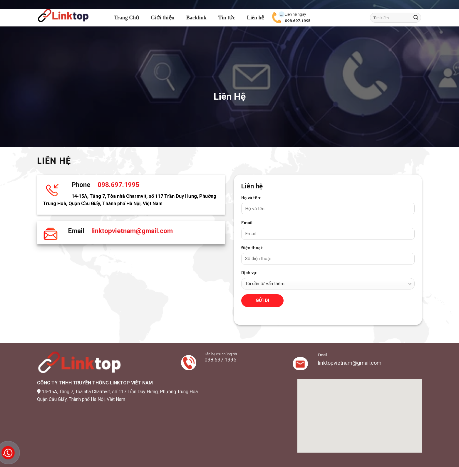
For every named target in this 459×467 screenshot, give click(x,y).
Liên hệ (255, 18)
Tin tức (226, 18)
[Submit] (416, 18)
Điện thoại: (252, 247)
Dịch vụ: (249, 272)
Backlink (196, 18)
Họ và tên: (251, 197)
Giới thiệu (163, 18)
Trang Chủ (126, 18)
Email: (247, 222)
